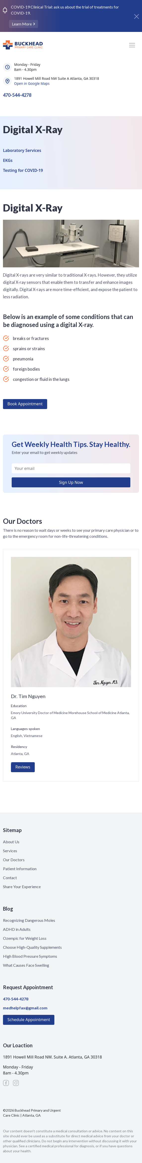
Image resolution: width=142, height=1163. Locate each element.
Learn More (22, 23)
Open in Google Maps (31, 83)
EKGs (7, 160)
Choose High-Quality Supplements (32, 947)
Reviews (22, 767)
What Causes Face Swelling (26, 965)
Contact (10, 877)
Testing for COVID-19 (23, 170)
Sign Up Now (71, 482)
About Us (11, 841)
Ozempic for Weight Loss (24, 938)
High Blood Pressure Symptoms (30, 956)
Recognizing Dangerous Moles (29, 920)
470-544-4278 (17, 95)
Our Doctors (14, 859)
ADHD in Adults (17, 929)
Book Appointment (25, 404)
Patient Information (19, 868)
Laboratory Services (22, 150)
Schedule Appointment (28, 1019)
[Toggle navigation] (132, 45)
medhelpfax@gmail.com (25, 1007)
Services (10, 850)
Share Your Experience (22, 886)
